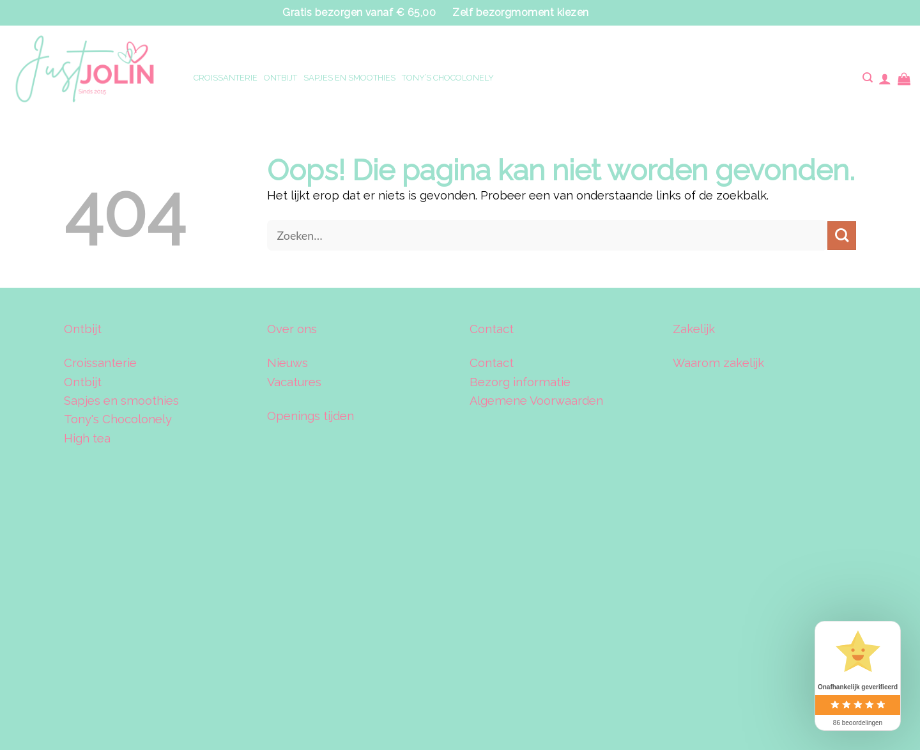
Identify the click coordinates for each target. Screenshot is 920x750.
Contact (492, 363)
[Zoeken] (867, 78)
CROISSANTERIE (225, 77)
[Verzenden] (841, 235)
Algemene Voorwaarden (536, 400)
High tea (87, 438)
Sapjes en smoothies (121, 400)
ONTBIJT (280, 77)
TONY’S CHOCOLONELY (448, 77)
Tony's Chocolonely (118, 419)
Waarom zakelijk (718, 363)
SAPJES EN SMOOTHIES (349, 77)
